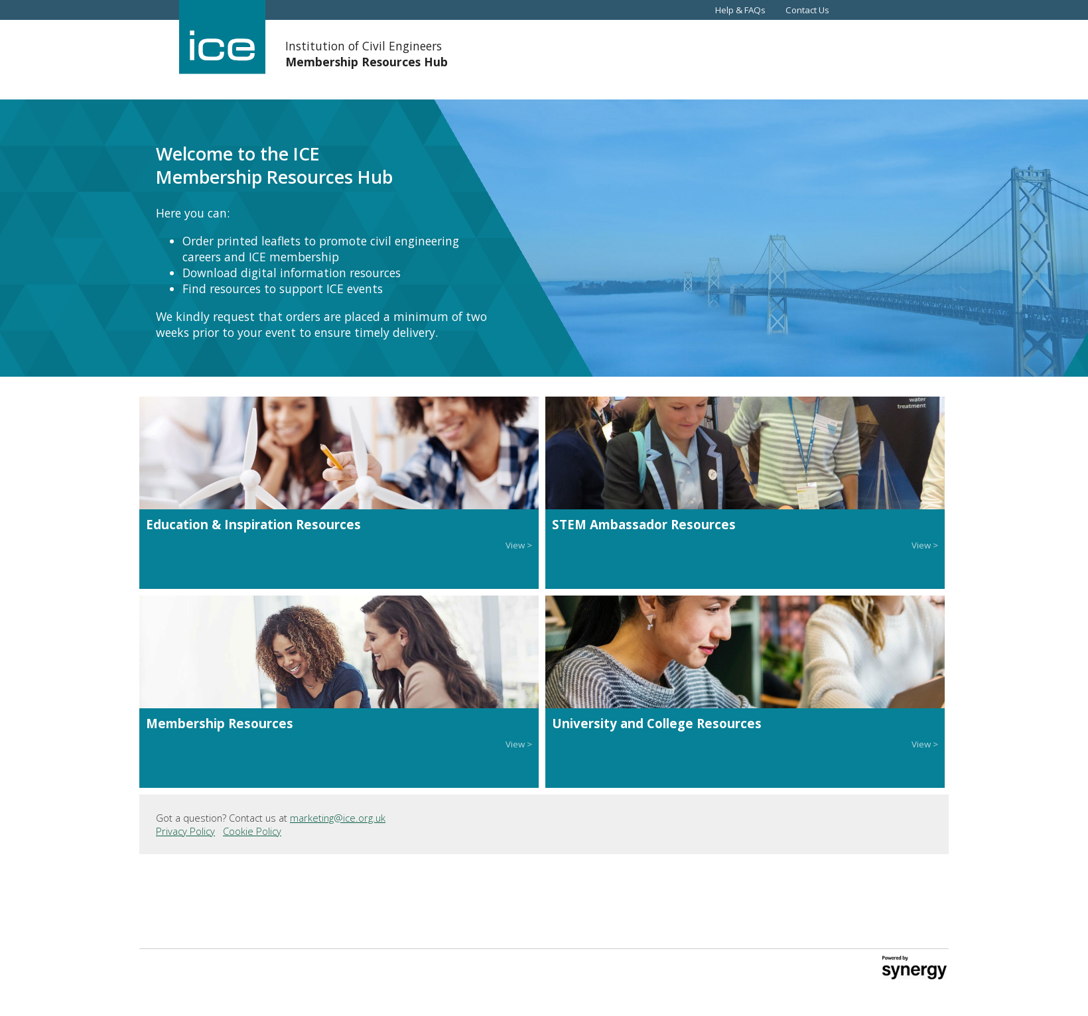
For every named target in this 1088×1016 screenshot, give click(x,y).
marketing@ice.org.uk (337, 817)
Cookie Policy (252, 831)
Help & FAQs (740, 10)
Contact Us (807, 10)
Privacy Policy (185, 831)
